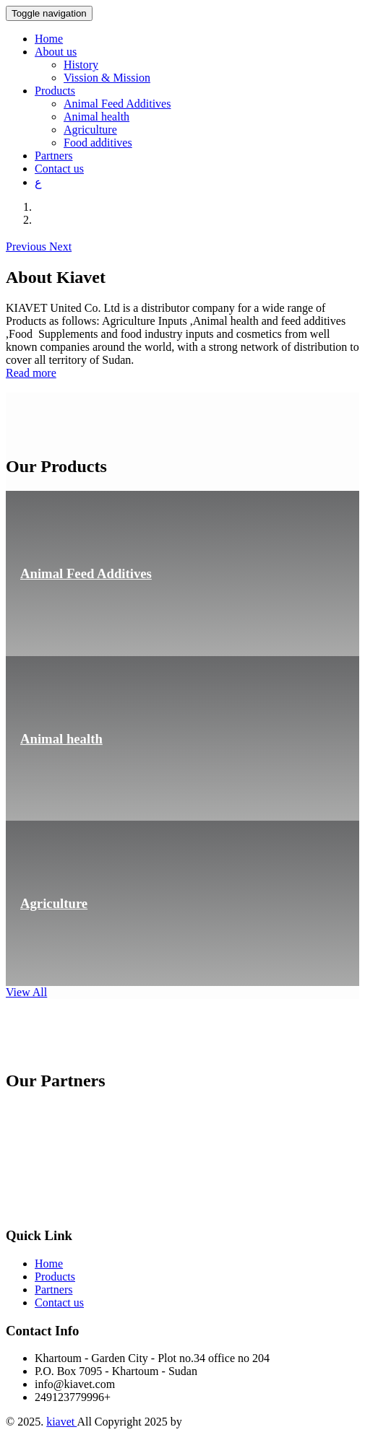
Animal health (96, 116)
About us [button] (56, 51)
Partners (53, 155)
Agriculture (90, 129)
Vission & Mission (107, 77)
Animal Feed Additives (117, 103)
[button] (27, 246)
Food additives (98, 142)
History (81, 64)
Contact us (59, 168)
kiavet (61, 1421)
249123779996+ (73, 1397)
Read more (31, 373)
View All (26, 992)
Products (55, 1276)
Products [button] (55, 90)
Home (49, 38)
